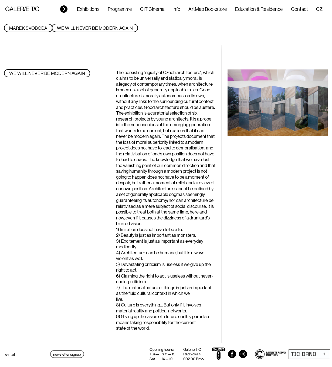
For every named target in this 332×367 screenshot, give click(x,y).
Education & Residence (259, 9)
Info (176, 9)
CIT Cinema (152, 9)
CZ (319, 9)
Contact (299, 9)
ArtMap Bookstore (207, 9)
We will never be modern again (95, 28)
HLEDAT (63, 9)
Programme (120, 9)
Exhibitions (88, 9)
